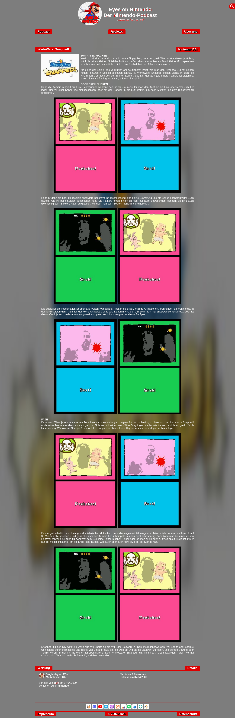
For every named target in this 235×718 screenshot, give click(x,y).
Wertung (44, 668)
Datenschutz (188, 714)
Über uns (190, 31)
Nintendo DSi (187, 49)
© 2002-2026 (116, 714)
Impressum (46, 714)
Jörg (56, 682)
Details (192, 668)
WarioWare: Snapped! (53, 49)
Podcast (44, 31)
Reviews (117, 31)
